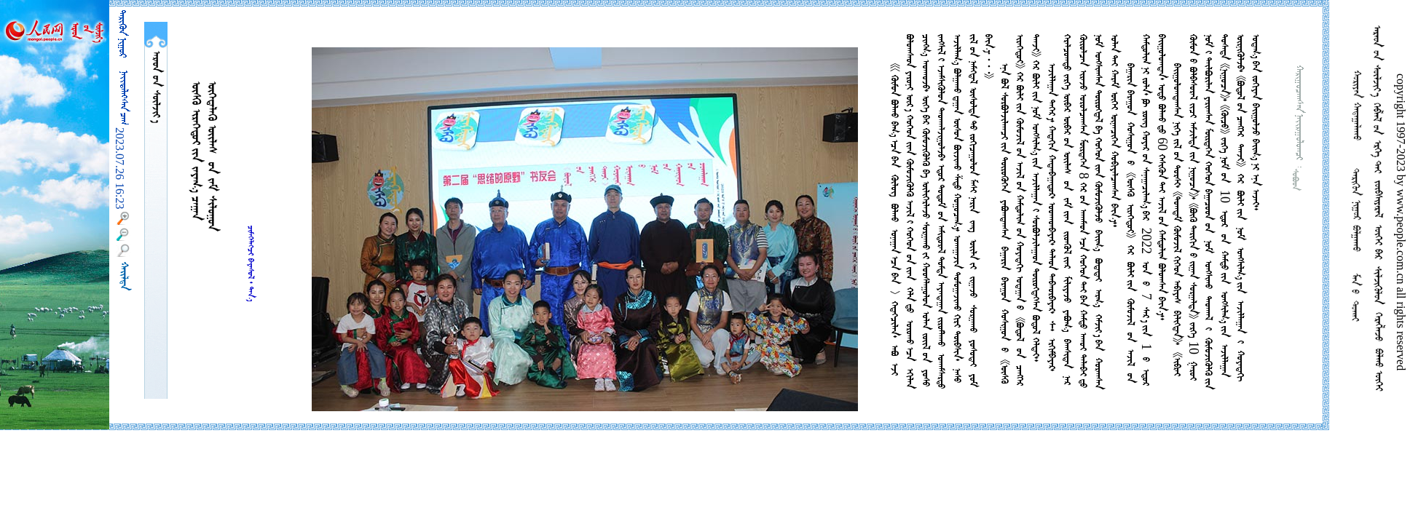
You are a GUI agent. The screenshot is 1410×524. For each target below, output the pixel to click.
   (155, 87)
